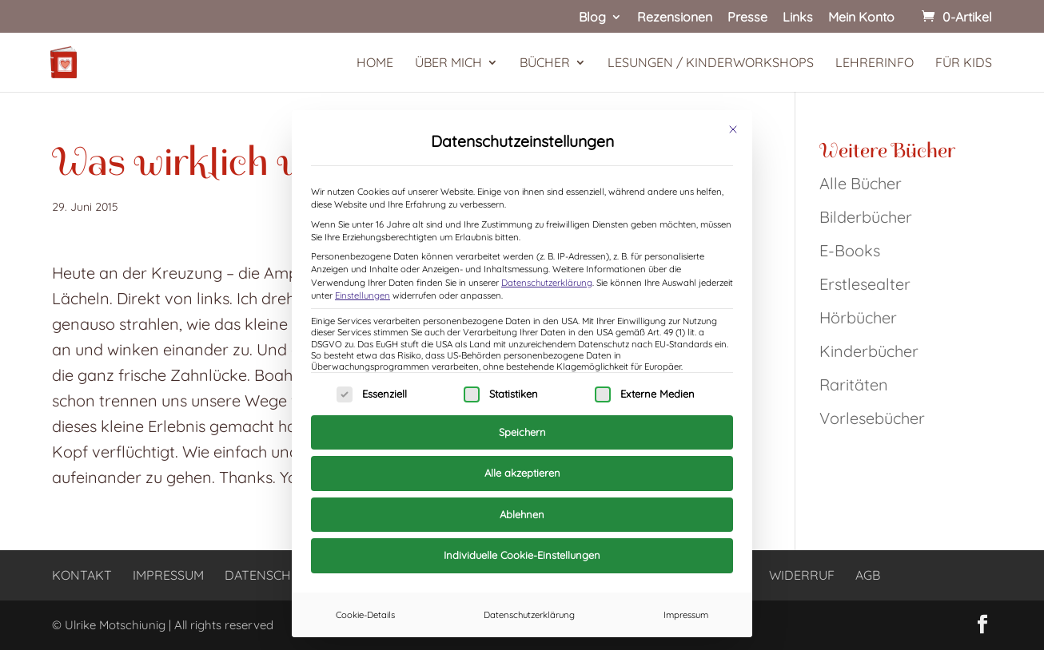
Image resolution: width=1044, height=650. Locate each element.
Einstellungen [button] (362, 295)
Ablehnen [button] (522, 514)
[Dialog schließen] (733, 129)
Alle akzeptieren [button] (522, 472)
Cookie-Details (365, 614)
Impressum (685, 614)
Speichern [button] (522, 432)
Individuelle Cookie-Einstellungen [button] (522, 555)
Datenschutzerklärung (546, 282)
